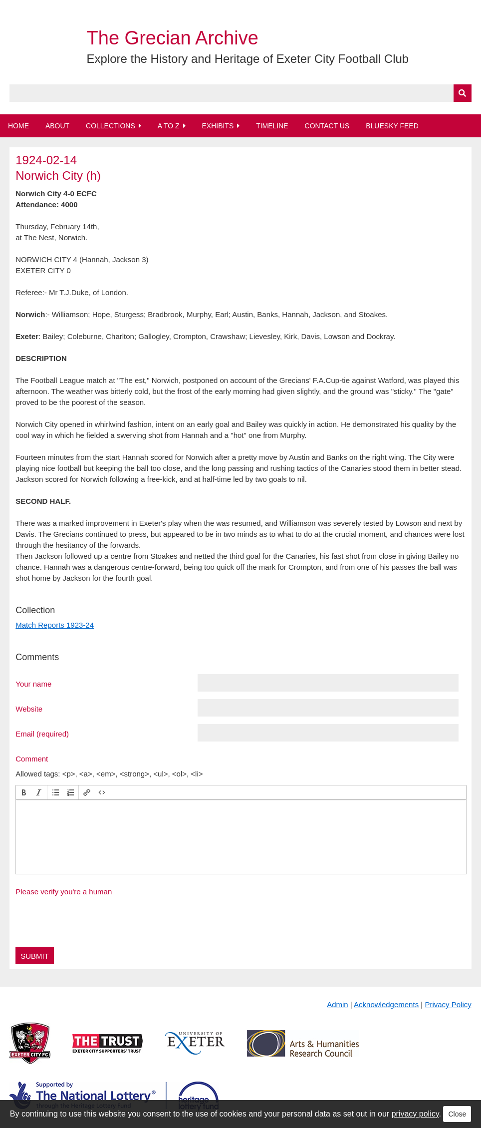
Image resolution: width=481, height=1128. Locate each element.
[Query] (240, 93)
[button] (24, 792)
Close (457, 1114)
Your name (33, 684)
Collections (110, 126)
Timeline (272, 126)
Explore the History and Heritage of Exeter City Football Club (248, 58)
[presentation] (23, 792)
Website (28, 709)
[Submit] (463, 93)
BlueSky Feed (392, 126)
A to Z (169, 126)
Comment (31, 758)
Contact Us (327, 126)
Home (18, 126)
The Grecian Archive (172, 37)
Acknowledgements (386, 1004)
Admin (337, 1004)
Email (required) (42, 734)
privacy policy (415, 1114)
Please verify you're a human (63, 891)
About (57, 126)
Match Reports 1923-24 (54, 625)
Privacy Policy (448, 1004)
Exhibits (218, 126)
